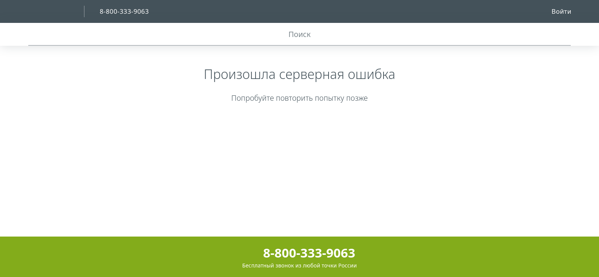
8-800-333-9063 (299, 252)
